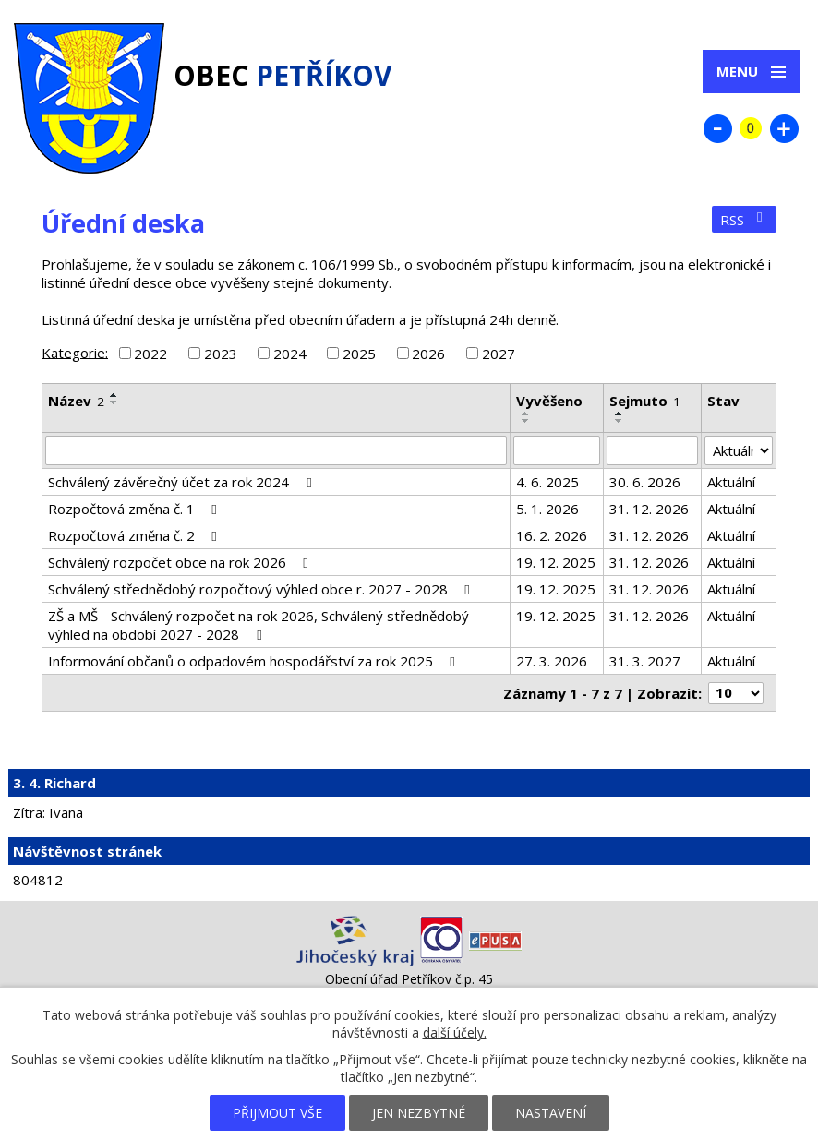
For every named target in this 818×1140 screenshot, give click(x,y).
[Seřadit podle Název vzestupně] (114, 395)
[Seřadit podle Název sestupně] (114, 402)
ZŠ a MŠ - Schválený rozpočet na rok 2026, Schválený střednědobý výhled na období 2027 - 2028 (258, 624)
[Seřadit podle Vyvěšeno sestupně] (526, 421)
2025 (359, 353)
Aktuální (731, 482)
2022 (150, 353)
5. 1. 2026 (547, 508)
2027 (498, 353)
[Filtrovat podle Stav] (738, 450)
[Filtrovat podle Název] (276, 450)
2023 (220, 353)
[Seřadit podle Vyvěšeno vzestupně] (526, 413)
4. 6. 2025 (547, 482)
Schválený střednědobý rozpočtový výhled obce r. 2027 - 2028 (261, 589)
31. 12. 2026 (649, 508)
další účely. (455, 1032)
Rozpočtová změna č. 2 (135, 535)
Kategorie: (75, 351)
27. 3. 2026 (551, 661)
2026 (428, 353)
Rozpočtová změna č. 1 (135, 508)
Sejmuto (644, 400)
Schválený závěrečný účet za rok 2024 (182, 482)
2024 (290, 353)
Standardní (750, 128)
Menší (717, 128)
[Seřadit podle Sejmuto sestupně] (619, 421)
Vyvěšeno (549, 400)
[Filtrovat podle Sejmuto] (652, 450)
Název (76, 400)
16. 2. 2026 (551, 535)
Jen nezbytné (418, 1113)
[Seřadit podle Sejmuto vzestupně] (619, 413)
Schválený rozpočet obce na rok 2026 (181, 562)
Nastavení (550, 1113)
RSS (744, 219)
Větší (784, 128)
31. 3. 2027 (644, 661)
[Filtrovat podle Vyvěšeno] (556, 450)
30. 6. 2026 (644, 482)
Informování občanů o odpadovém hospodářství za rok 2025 (254, 661)
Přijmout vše (277, 1113)
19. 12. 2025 (555, 562)
